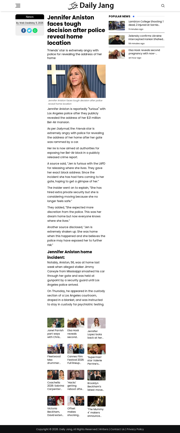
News (30, 17)
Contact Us (117, 429)
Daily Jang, (66, 429)
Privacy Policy (135, 429)
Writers (103, 429)
